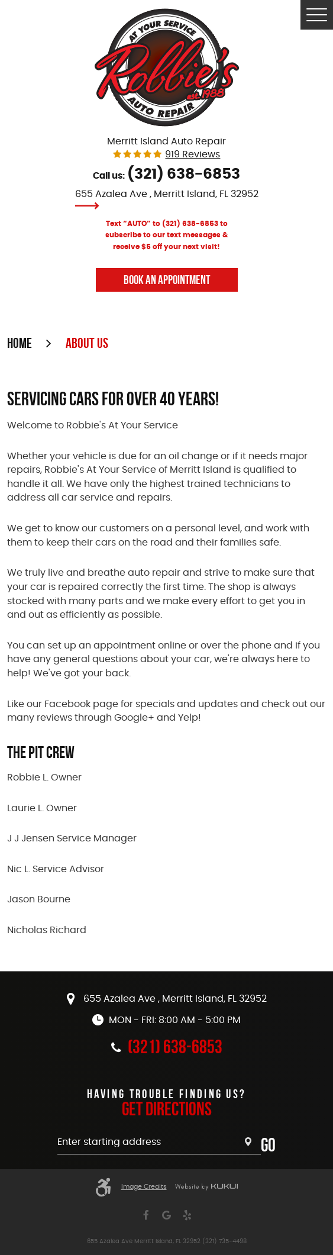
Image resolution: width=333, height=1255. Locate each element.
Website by (206, 1187)
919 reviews (192, 154)
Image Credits (144, 1187)
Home (19, 343)
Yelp (187, 1215)
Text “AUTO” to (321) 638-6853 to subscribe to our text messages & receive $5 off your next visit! (166, 235)
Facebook (145, 1215)
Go (268, 1145)
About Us (87, 343)
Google (166, 1215)
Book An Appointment (167, 279)
